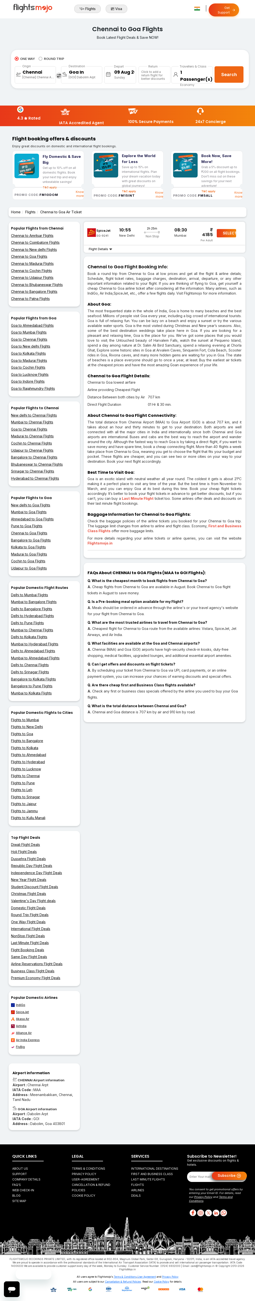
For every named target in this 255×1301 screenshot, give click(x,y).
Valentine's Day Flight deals (33, 901)
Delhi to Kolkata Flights (29, 637)
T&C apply (129, 191)
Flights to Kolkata (24, 748)
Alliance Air (21, 1033)
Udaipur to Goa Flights (29, 568)
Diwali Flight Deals (25, 844)
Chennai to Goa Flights (29, 256)
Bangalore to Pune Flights (31, 686)
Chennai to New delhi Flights (34, 249)
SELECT (229, 233)
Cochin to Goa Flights (28, 561)
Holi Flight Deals (24, 852)
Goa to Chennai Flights (29, 339)
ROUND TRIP (51, 59)
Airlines (137, 1190)
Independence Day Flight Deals (36, 873)
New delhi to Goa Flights (30, 505)
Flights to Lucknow (26, 769)
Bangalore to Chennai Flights (34, 457)
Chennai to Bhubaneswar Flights (37, 285)
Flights (87, 8)
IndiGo (18, 1005)
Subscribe (229, 1176)
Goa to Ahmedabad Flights (32, 325)
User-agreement (86, 1179)
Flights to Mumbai (25, 720)
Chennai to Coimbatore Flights (35, 242)
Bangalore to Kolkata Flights (33, 679)
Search (229, 74)
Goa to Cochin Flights (28, 367)
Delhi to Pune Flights (27, 623)
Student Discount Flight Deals (34, 887)
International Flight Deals (30, 929)
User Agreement (146, 1276)
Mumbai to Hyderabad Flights (34, 644)
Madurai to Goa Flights (29, 554)
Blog (16, 1195)
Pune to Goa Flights (26, 526)
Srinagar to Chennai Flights (32, 471)
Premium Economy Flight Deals (35, 978)
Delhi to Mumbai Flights (29, 595)
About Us (20, 1168)
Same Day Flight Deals (29, 957)
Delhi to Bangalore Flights (31, 609)
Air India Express (25, 1040)
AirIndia (18, 1026)
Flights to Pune (23, 783)
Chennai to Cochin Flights (31, 271)
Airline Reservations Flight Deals (37, 964)
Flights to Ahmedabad (28, 755)
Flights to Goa (22, 734)
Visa (116, 8)
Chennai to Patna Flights (30, 299)
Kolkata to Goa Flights (28, 547)
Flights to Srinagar (25, 797)
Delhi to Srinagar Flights (30, 672)
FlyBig (18, 1047)
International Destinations (154, 1168)
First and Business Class (152, 1174)
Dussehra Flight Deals (28, 859)
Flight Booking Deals (27, 950)
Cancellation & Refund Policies (123, 1281)
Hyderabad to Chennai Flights (35, 478)
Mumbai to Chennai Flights (32, 422)
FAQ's (16, 1185)
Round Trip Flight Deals (30, 915)
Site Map (19, 1201)
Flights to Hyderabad (28, 762)
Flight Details (100, 249)
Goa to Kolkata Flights (28, 353)
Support (19, 1174)
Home (16, 212)
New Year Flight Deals (28, 880)
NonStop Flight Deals (28, 936)
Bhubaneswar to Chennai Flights (37, 464)
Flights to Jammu (24, 811)
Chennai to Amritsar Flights (32, 235)
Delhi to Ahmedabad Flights (33, 651)
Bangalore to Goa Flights (31, 540)
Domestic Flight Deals (28, 908)
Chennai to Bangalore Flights (34, 291)
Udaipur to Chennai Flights (32, 450)
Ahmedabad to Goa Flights (32, 519)
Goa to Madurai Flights (29, 360)
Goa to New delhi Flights (30, 346)
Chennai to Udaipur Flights (32, 277)
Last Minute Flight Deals (30, 943)
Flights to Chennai (25, 776)
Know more (80, 194)
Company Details (26, 1179)
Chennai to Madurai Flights (32, 263)
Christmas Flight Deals (28, 894)
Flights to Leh (21, 790)
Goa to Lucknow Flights (30, 374)
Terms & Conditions (88, 1168)
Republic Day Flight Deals (31, 866)
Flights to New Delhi (27, 727)
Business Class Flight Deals (32, 971)
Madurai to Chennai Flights (32, 436)
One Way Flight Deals (28, 922)
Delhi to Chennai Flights (30, 665)
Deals (136, 1195)
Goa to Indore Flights (28, 381)
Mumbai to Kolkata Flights (31, 693)
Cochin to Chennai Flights (31, 443)
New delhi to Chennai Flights (34, 415)
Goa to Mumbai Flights (29, 332)
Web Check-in (23, 1190)
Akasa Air (20, 1019)
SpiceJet (20, 1012)
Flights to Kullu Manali (28, 818)
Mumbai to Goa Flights (29, 512)
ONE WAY (25, 59)
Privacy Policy (84, 1174)
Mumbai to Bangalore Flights (34, 602)
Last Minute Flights (148, 1179)
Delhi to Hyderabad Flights (32, 616)
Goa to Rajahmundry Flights (33, 388)
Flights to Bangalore (27, 741)
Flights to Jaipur (24, 804)
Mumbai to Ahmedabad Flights (35, 658)
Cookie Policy (83, 1195)
